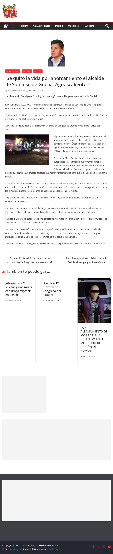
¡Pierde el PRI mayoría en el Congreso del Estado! (52, 289)
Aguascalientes (41, 26)
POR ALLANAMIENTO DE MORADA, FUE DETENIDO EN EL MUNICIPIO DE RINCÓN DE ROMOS (94, 339)
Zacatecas (73, 26)
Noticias (23, 26)
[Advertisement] (24, 394)
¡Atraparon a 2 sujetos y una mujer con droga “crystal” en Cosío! (18, 289)
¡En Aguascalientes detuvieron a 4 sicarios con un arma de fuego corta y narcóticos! (27, 260)
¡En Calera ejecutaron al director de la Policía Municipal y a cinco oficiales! (88, 260)
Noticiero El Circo (35, 90)
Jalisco (59, 26)
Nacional (89, 26)
